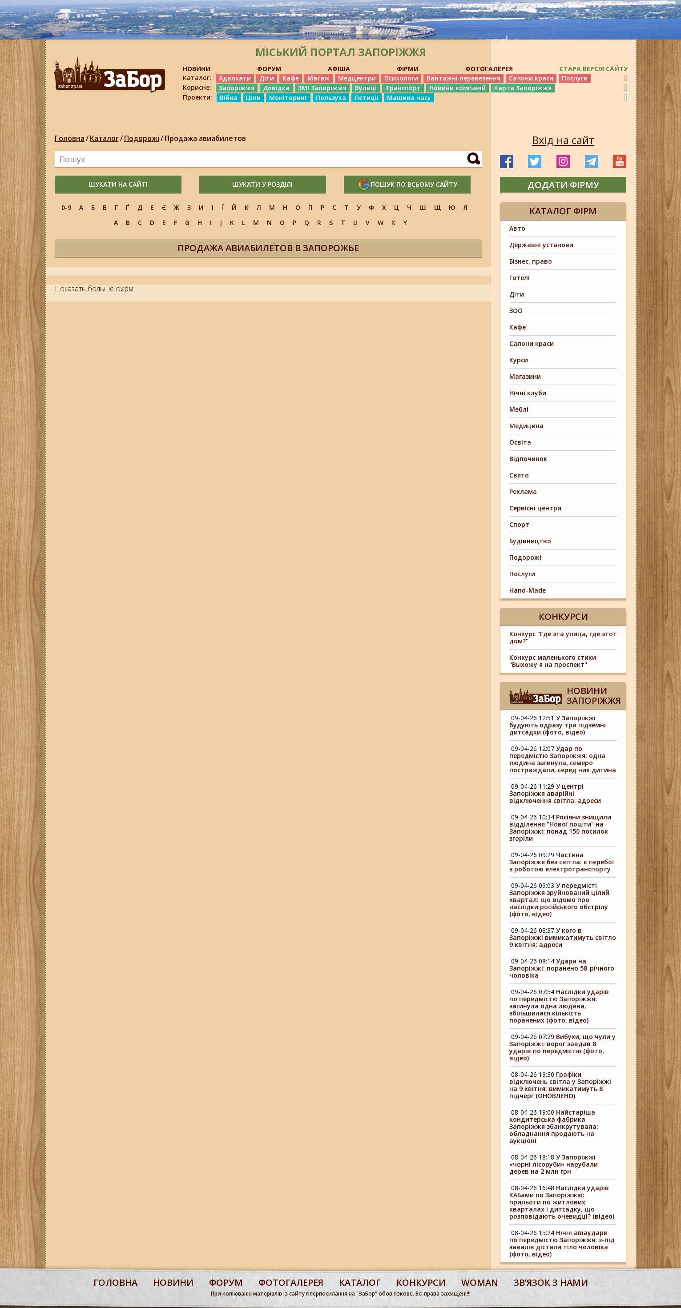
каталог (360, 1282)
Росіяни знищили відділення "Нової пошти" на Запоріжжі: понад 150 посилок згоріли (560, 828)
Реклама (523, 491)
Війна (229, 97)
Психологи (401, 78)
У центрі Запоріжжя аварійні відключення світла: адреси (555, 793)
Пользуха (331, 97)
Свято (519, 475)
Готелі (519, 277)
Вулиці (366, 88)
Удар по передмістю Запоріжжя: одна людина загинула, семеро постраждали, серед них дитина (562, 759)
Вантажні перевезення (463, 78)
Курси (518, 360)
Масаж (318, 78)
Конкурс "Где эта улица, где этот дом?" (563, 637)
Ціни (253, 97)
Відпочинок (528, 458)
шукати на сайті (118, 184)
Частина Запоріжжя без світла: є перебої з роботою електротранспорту (561, 862)
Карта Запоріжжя (523, 88)
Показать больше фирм (94, 289)
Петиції (367, 97)
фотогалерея (290, 1282)
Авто (517, 228)
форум (226, 1282)
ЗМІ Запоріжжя (322, 88)
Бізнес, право (530, 261)
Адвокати (235, 78)
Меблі (518, 409)
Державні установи (541, 245)
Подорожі (141, 138)
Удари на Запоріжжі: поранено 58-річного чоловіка (561, 968)
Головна (70, 138)
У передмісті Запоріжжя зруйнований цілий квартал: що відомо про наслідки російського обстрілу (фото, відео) (559, 899)
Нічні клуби (527, 393)
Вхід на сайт (563, 140)
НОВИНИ (196, 68)
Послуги (575, 78)
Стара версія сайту (594, 68)
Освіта (520, 442)
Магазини (525, 376)
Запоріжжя (236, 88)
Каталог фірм (563, 211)
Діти (266, 78)
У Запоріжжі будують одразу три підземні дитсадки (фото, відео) (557, 725)
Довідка (276, 88)
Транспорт (403, 88)
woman (479, 1282)
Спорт (519, 524)
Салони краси (531, 78)
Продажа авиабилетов (205, 138)
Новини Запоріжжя (594, 695)
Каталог (104, 138)
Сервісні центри (535, 508)
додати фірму (563, 185)
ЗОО (516, 310)
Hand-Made (527, 590)
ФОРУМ (269, 68)
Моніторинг (288, 97)
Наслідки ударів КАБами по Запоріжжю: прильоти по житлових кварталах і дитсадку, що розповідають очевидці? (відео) (561, 1202)
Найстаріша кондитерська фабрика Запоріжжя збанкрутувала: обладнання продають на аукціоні (553, 1126)
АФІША (339, 68)
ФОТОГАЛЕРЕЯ (489, 68)
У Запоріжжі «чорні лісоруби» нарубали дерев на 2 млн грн (553, 1164)
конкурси (421, 1282)
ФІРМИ (408, 68)
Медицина (526, 425)
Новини (173, 1282)
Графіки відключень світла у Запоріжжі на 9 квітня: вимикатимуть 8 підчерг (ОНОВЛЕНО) (560, 1085)
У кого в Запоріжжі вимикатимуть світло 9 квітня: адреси (562, 937)
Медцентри (357, 78)
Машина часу (409, 97)
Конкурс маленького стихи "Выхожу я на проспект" (552, 661)
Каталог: (197, 77)
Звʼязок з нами (551, 1282)
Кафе (290, 78)
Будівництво (530, 541)
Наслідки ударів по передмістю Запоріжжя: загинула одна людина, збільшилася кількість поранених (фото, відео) (559, 1005)
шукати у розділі (262, 184)
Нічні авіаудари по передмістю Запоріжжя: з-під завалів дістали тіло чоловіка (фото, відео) (562, 1243)
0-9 (66, 207)
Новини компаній (457, 88)
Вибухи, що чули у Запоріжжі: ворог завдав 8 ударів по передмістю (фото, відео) (562, 1047)
